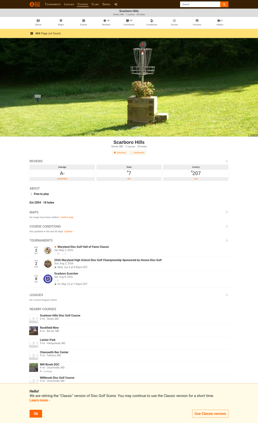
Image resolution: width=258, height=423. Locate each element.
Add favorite (137, 153)
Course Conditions (129, 226)
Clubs (95, 4)
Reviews (129, 161)
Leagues (69, 4)
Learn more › (40, 400)
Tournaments (53, 4)
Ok (36, 414)
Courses (83, 4)
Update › (68, 231)
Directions (120, 153)
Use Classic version (210, 414)
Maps (129, 212)
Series (106, 4)
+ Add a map (66, 217)
